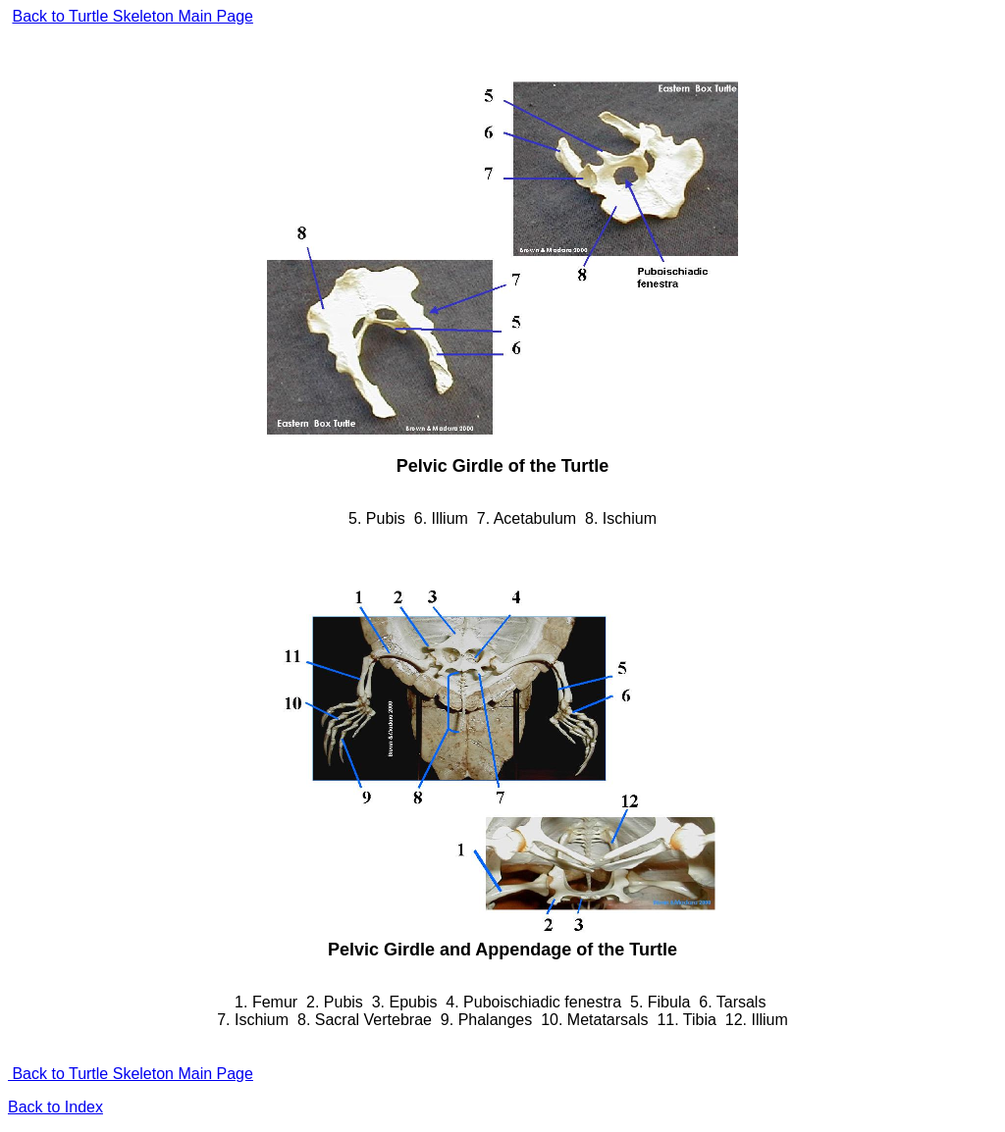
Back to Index (55, 1107)
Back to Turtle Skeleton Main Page (132, 16)
